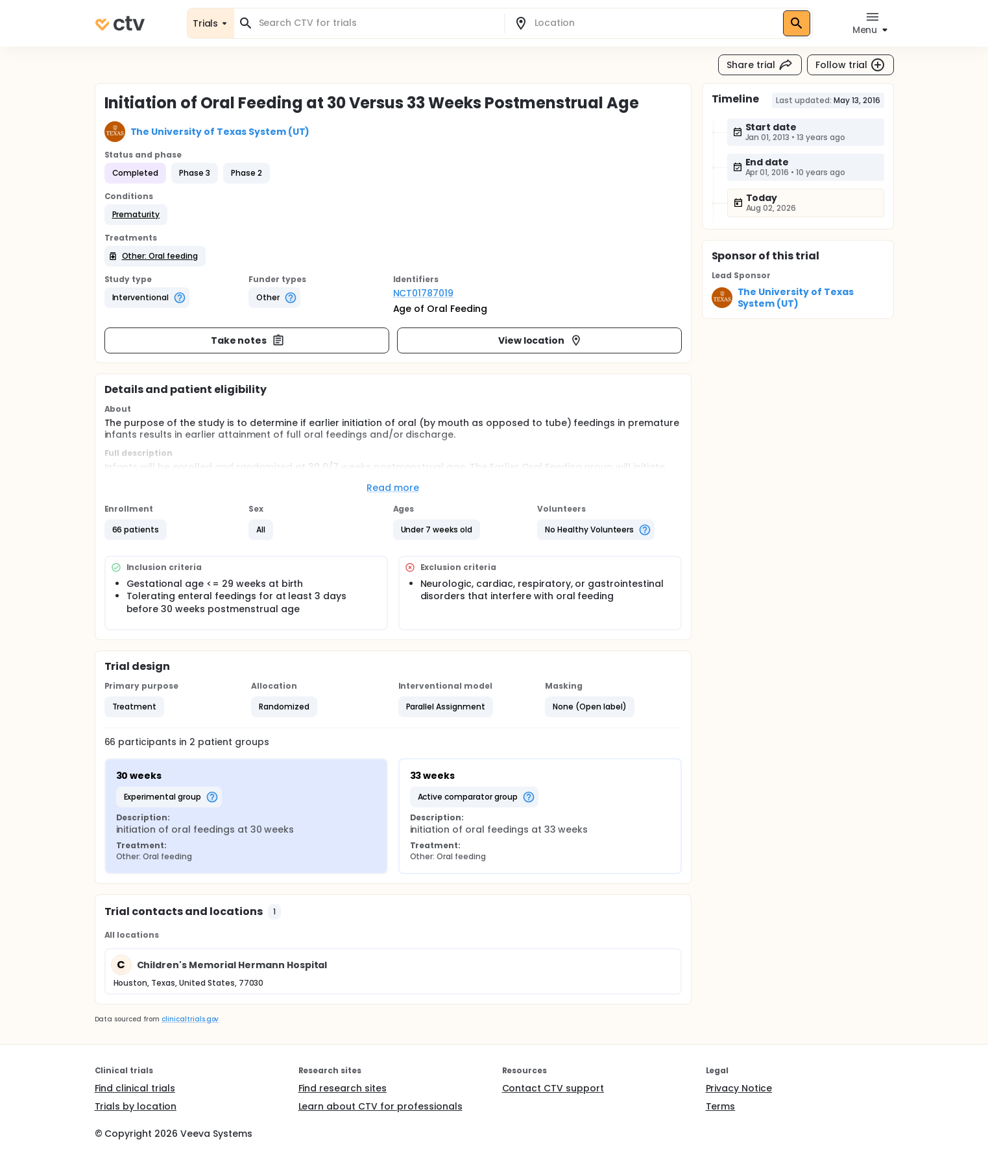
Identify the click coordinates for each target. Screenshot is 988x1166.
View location (540, 340)
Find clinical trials (135, 1088)
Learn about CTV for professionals (380, 1106)
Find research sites (342, 1088)
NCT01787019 (423, 293)
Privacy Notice (739, 1088)
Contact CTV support (553, 1088)
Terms (721, 1106)
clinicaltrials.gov (190, 1019)
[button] (136, 214)
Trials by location (135, 1106)
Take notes (248, 340)
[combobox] (377, 23)
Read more (393, 488)
